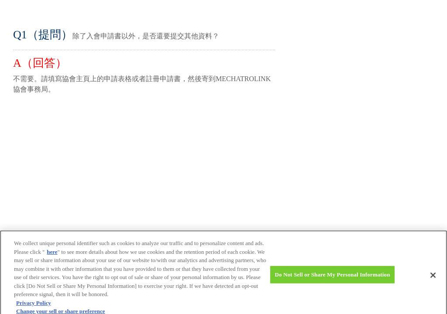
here (52, 254)
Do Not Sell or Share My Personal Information (332, 277)
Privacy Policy (33, 305)
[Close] (433, 277)
